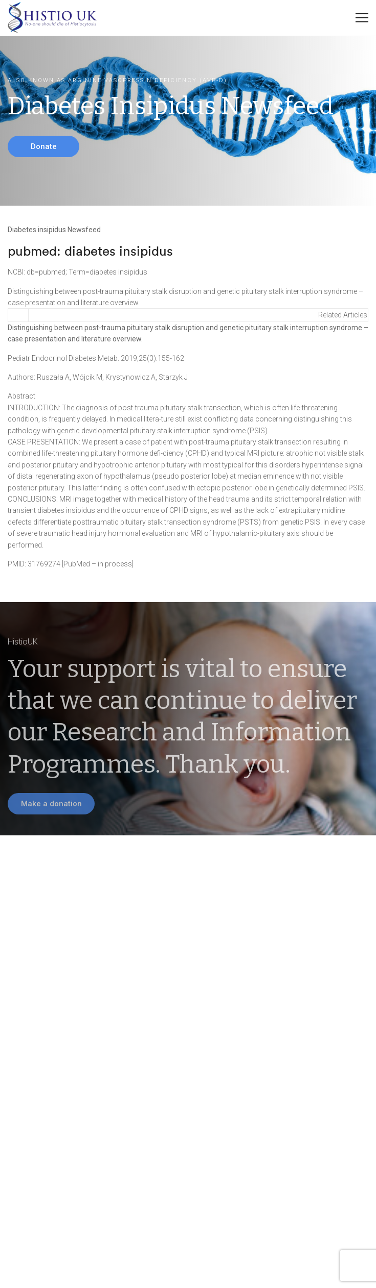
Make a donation (51, 803)
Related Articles (342, 315)
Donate (44, 146)
